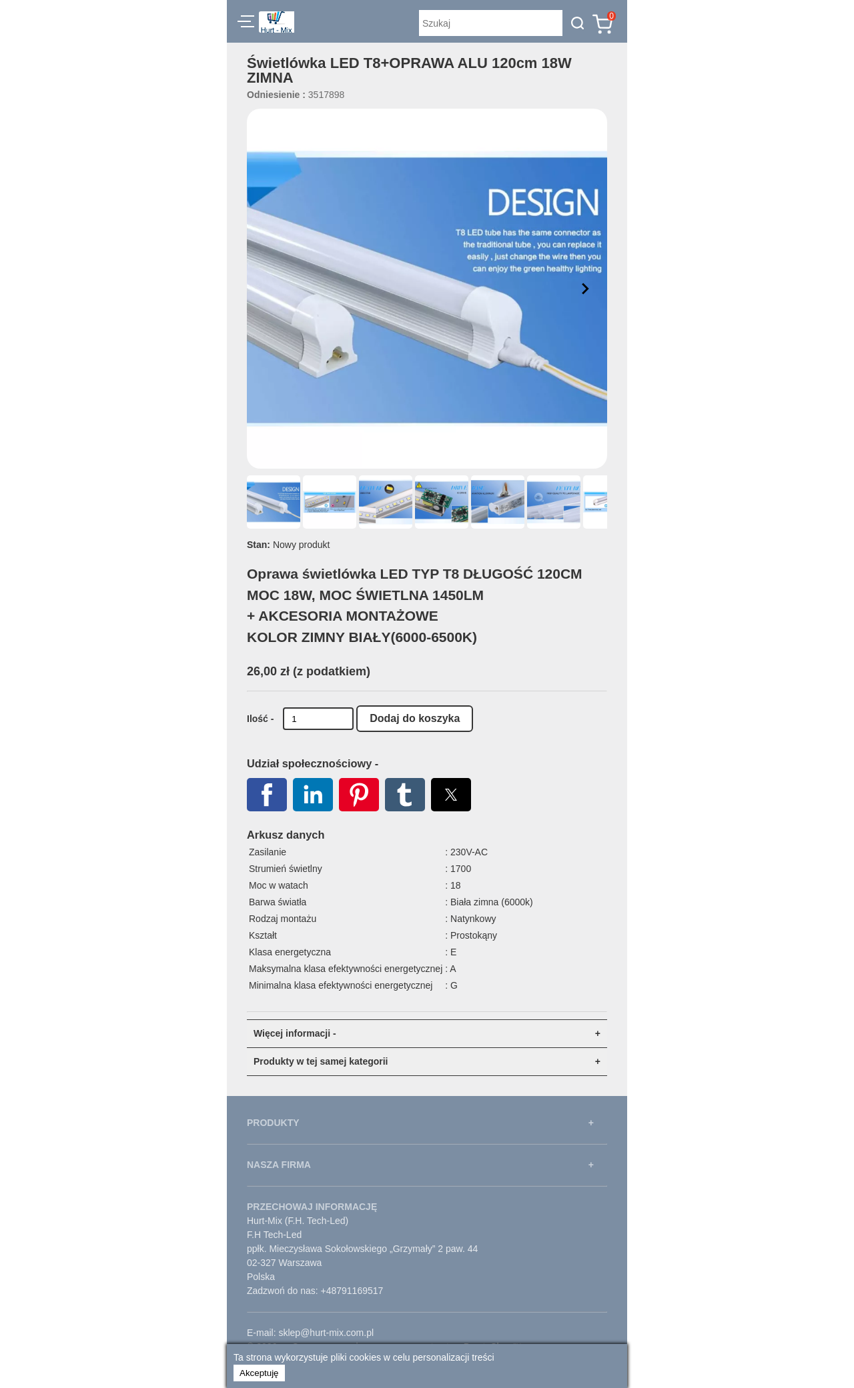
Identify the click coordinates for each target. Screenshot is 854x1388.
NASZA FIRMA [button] (279, 1164)
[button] (246, 23)
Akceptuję (259, 1373)
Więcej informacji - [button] (295, 1033)
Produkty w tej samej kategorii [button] (321, 1061)
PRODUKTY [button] (273, 1122)
